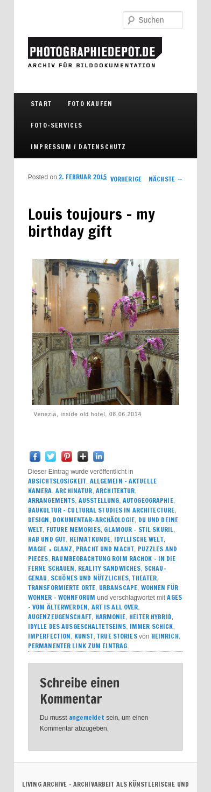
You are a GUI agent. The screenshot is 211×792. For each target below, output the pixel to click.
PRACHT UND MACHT (105, 548)
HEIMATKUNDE (89, 539)
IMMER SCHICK (151, 626)
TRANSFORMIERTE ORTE (61, 587)
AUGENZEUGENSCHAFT (60, 616)
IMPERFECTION (49, 636)
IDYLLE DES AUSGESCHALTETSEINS (77, 626)
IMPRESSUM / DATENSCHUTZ (78, 146)
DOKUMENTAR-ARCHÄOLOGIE (94, 519)
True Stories (117, 636)
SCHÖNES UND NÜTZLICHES (90, 578)
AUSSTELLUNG (99, 500)
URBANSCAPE (118, 587)
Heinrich (165, 636)
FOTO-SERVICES (57, 125)
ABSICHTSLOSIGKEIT (57, 481)
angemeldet (86, 717)
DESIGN (39, 519)
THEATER (144, 578)
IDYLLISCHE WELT (139, 539)
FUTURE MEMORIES (73, 529)
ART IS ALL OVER (115, 607)
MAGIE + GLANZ (50, 548)
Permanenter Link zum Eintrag (77, 645)
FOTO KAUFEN (90, 103)
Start (41, 103)
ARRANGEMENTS (51, 500)
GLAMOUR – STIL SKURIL (138, 529)
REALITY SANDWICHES (109, 568)
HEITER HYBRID (150, 616)
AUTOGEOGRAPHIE (148, 500)
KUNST (84, 636)
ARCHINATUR (73, 490)
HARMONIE (110, 616)
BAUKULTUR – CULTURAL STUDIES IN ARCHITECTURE (101, 510)
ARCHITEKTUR (115, 490)
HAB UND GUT (47, 539)
